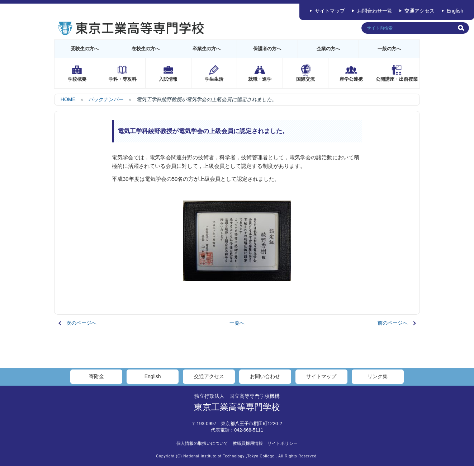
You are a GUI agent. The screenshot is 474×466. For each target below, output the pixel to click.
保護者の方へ (267, 48)
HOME (68, 99)
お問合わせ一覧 (374, 11)
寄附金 (96, 376)
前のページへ (393, 323)
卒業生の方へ (207, 48)
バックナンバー (106, 99)
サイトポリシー (282, 443)
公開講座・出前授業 (397, 79)
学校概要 (77, 79)
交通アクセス (419, 11)
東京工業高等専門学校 (237, 407)
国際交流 (305, 79)
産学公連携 (351, 79)
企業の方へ (328, 48)
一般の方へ (389, 48)
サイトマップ (330, 11)
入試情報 (168, 79)
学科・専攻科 (123, 79)
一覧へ (237, 323)
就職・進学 (259, 79)
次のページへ (81, 323)
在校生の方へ (146, 48)
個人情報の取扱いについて (202, 443)
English (455, 11)
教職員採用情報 (248, 443)
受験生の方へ (85, 48)
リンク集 (378, 376)
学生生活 (214, 79)
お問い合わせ (265, 376)
